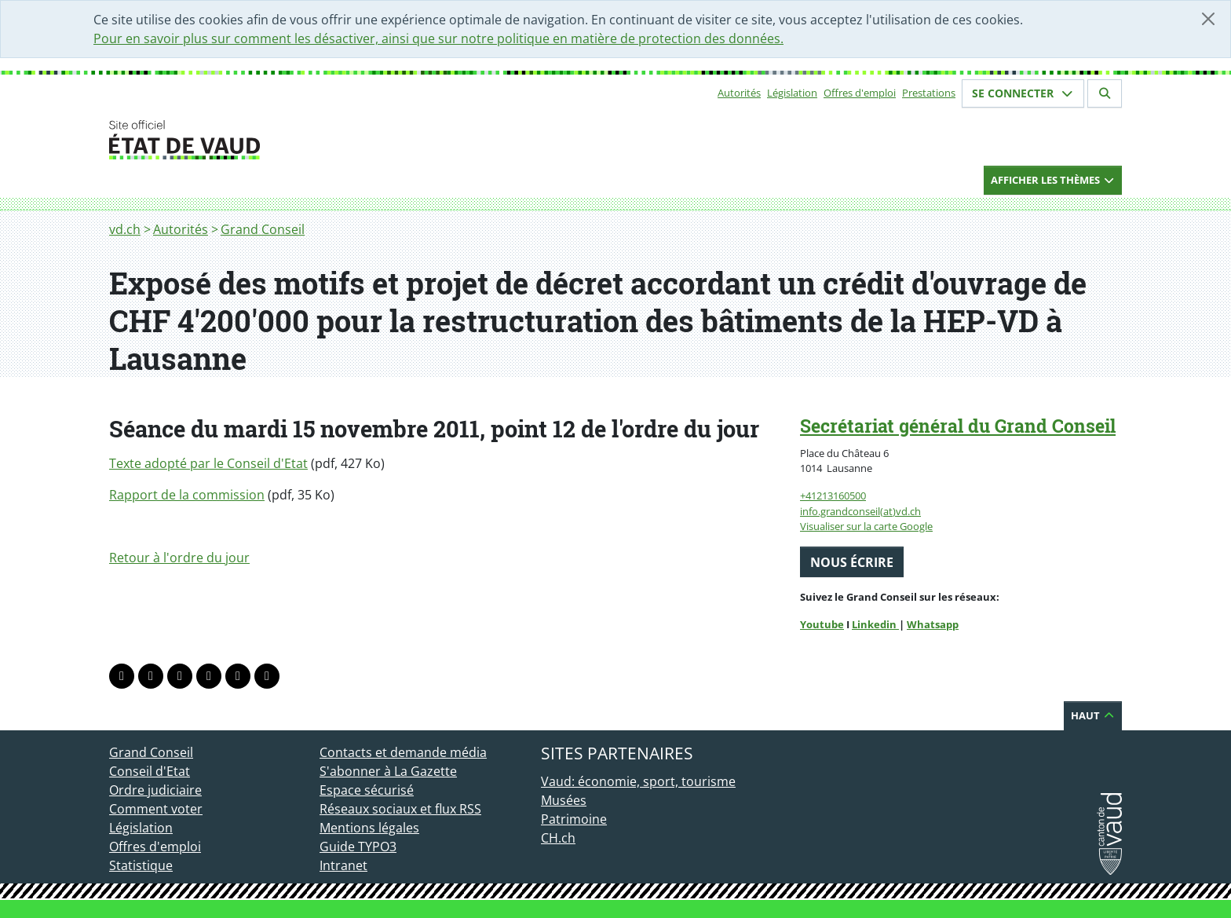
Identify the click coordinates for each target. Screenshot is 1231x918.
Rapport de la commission (187, 494)
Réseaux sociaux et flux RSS (400, 808)
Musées (563, 800)
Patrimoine (574, 819)
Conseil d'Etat (149, 771)
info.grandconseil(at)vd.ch (860, 511)
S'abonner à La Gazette (388, 771)
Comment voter (156, 808)
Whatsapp (933, 624)
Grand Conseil (263, 229)
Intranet (343, 865)
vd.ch (125, 229)
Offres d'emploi (860, 93)
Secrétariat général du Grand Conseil (958, 425)
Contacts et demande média (403, 752)
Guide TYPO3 (358, 846)
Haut (1093, 715)
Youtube (822, 624)
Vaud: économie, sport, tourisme (638, 781)
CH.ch (558, 838)
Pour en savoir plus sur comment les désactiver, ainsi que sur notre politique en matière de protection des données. (438, 38)
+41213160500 (833, 495)
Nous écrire (851, 562)
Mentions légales (369, 827)
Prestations (928, 93)
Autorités (739, 93)
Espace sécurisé (367, 790)
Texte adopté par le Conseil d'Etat (208, 463)
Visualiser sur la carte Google (866, 526)
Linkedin (875, 624)
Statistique (141, 865)
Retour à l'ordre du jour (179, 557)
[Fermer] (1208, 19)
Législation (792, 93)
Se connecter (1023, 93)
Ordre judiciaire (155, 790)
